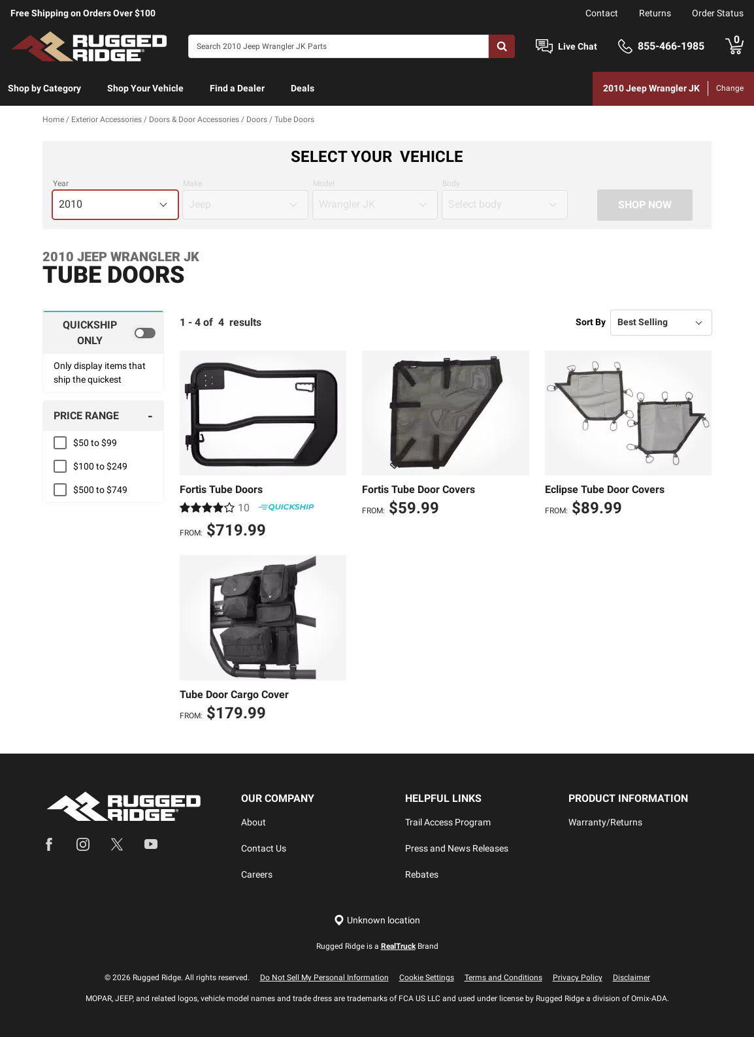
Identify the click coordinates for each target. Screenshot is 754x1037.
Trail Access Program (448, 822)
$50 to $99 (95, 443)
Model (324, 183)
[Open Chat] (544, 46)
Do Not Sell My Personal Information (324, 977)
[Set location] (377, 920)
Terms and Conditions (503, 977)
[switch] (103, 332)
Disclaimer (631, 977)
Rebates (421, 874)
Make (192, 183)
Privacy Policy (577, 977)
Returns (655, 13)
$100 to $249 (100, 466)
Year (61, 183)
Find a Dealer (237, 88)
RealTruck (398, 946)
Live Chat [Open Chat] (577, 46)
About (253, 822)
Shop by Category (44, 88)
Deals (302, 88)
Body (451, 183)
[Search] (338, 46)
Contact (601, 13)
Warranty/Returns (605, 822)
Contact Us (263, 848)
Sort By (591, 322)
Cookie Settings (426, 977)
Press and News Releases (456, 848)
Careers (256, 874)
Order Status (718, 13)
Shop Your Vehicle (145, 88)
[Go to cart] (734, 46)
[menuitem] (44, 89)
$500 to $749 (100, 490)
